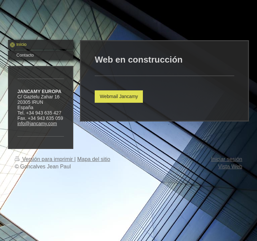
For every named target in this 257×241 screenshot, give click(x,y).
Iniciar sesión (226, 159)
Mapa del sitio (93, 159)
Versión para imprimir (44, 159)
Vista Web (230, 166)
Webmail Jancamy (119, 96)
